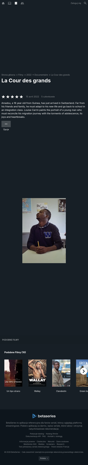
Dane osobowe (62, 441)
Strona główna (8, 75)
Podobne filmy (10, 340)
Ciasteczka (41, 441)
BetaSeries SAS (30, 444)
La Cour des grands (60, 75)
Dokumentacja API (33, 436)
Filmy (20, 75)
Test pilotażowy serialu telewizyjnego (34, 447)
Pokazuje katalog (37, 434)
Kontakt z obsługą (55, 436)
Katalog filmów (52, 434)
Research (60, 444)
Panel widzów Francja (60, 447)
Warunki (51, 441)
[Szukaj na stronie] (85, 3)
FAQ (44, 436)
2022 (28, 75)
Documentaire (41, 75)
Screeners (50, 444)
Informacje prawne (27, 441)
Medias (41, 444)
